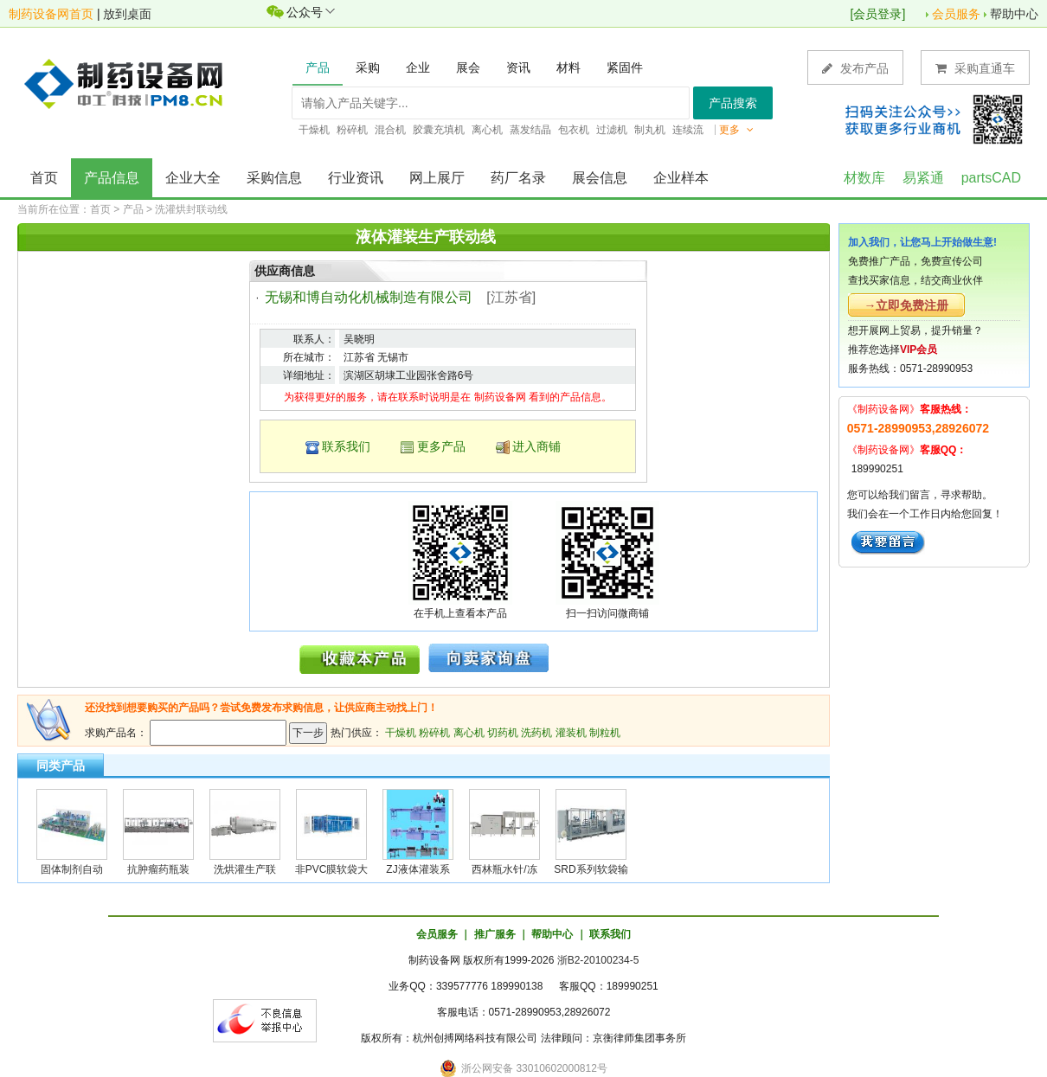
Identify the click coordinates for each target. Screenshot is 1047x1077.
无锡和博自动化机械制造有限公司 (368, 297)
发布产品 (855, 68)
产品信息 (111, 177)
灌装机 (571, 733)
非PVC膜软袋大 (332, 869)
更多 (736, 130)
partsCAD (991, 177)
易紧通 (923, 177)
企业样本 (681, 177)
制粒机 (604, 733)
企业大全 (193, 177)
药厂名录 (518, 177)
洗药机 (536, 733)
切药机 (502, 733)
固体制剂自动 (72, 869)
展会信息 (599, 177)
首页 (44, 177)
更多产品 (441, 446)
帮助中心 (1014, 14)
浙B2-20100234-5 (598, 960)
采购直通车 (975, 68)
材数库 (864, 177)
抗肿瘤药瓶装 (158, 869)
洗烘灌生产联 (245, 869)
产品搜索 (733, 103)
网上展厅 (437, 177)
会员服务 (956, 14)
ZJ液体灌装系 (417, 869)
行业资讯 (355, 177)
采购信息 (274, 177)
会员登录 (877, 14)
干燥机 (400, 733)
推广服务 (495, 934)
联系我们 (346, 446)
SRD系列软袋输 (590, 869)
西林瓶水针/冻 (504, 869)
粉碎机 (434, 733)
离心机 (469, 733)
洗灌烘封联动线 (191, 209)
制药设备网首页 (51, 14)
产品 (133, 209)
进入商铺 (536, 446)
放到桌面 (127, 14)
